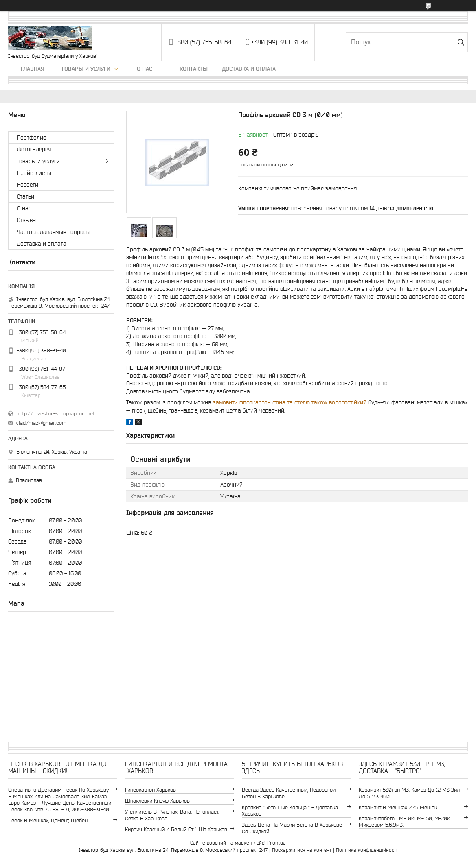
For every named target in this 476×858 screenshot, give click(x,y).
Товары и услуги (85, 68)
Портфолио (31, 137)
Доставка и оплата (249, 68)
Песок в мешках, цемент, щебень (49, 820)
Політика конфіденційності (366, 850)
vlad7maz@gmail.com (41, 423)
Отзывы (27, 220)
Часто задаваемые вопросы (53, 232)
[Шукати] (461, 42)
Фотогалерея (34, 149)
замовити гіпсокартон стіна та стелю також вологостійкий (289, 402)
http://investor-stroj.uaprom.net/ (57, 413)
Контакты (194, 68)
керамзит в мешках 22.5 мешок (398, 807)
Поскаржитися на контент (301, 850)
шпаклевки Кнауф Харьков (157, 801)
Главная (32, 68)
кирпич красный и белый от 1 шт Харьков (176, 829)
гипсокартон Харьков (150, 790)
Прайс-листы (34, 173)
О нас (144, 68)
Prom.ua (276, 842)
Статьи (25, 196)
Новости (27, 184)
